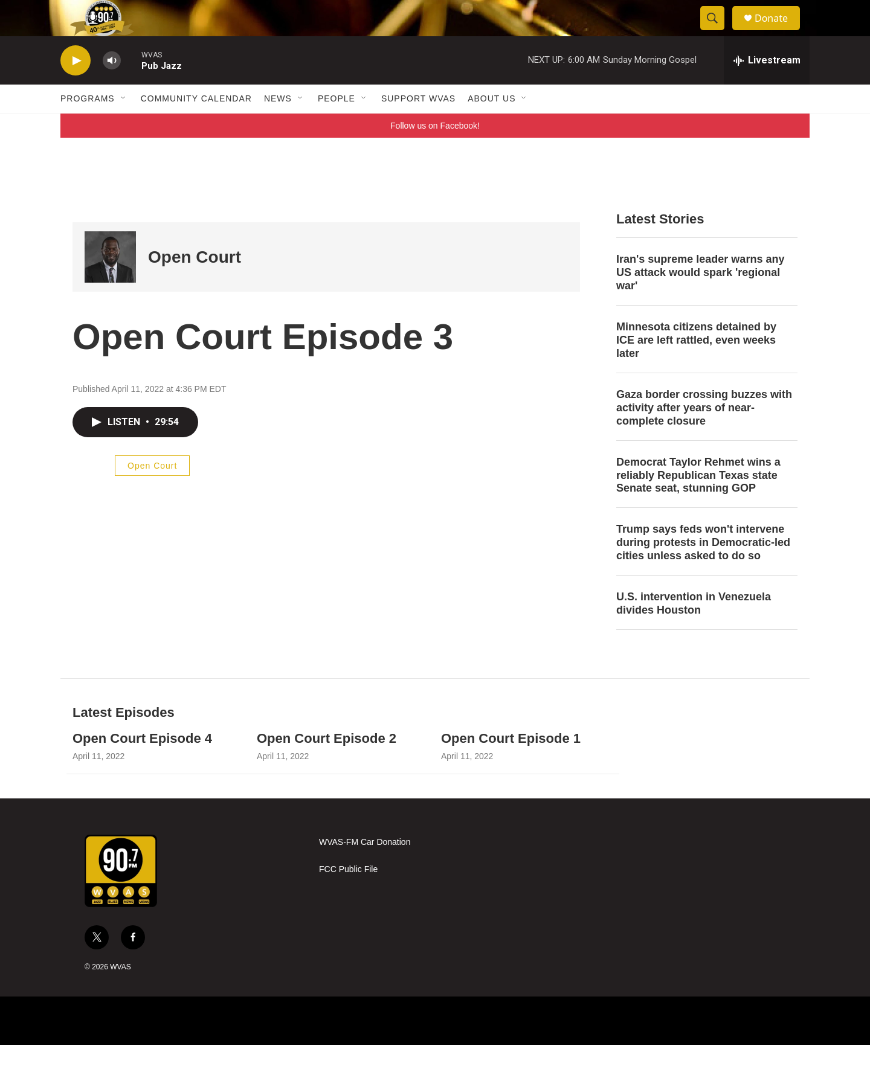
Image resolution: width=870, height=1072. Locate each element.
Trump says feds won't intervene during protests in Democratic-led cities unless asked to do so (703, 569)
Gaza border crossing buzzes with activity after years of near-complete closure (704, 435)
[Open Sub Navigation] (124, 125)
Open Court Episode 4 (142, 765)
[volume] (112, 87)
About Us (491, 125)
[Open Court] (110, 284)
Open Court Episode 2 (326, 765)
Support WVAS (418, 125)
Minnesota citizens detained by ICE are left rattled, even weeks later (696, 367)
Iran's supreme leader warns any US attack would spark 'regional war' (700, 299)
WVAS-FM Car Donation (364, 869)
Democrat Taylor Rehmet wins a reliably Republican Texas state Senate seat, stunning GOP (698, 502)
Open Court (194, 284)
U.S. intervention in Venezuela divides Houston (693, 630)
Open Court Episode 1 (511, 765)
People (336, 125)
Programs (87, 125)
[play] (75, 88)
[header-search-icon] (718, 32)
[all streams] (767, 87)
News (278, 125)
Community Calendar (196, 125)
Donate (779, 31)
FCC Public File (348, 896)
